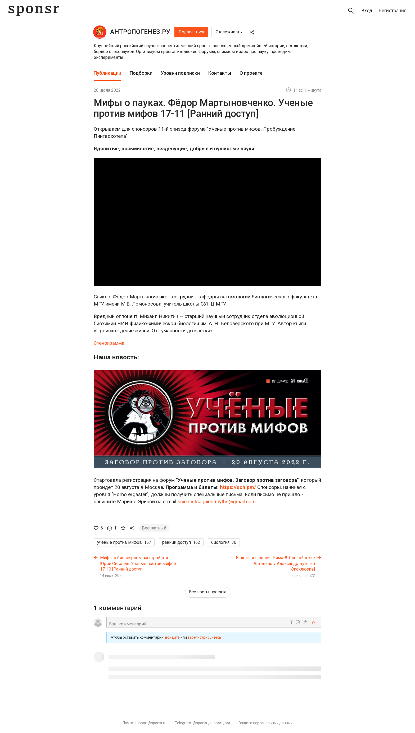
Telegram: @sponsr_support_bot (202, 723)
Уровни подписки (180, 73)
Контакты (219, 73)
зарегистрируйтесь (204, 637)
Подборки (141, 73)
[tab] (107, 73)
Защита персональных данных (265, 723)
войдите (172, 637)
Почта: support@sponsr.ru (144, 723)
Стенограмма (109, 343)
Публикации (107, 73)
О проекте (251, 73)
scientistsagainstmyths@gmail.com (217, 501)
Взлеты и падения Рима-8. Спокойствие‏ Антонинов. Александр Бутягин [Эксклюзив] (275, 563)
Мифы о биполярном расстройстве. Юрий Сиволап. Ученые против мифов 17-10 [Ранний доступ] (138, 563)
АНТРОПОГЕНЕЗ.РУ (140, 32)
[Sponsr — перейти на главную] (33, 11)
